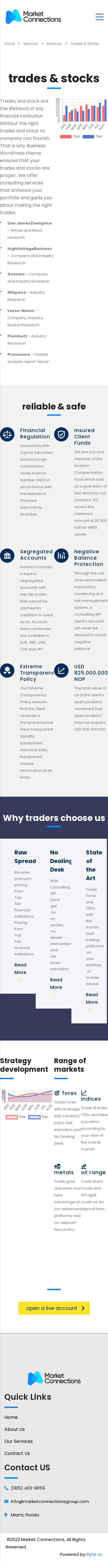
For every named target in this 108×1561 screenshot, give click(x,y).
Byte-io (94, 1554)
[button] (54, 1308)
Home (9, 43)
